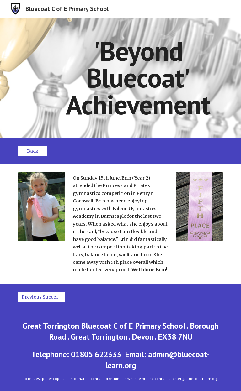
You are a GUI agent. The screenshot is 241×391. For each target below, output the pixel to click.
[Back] (32, 150)
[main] (138, 77)
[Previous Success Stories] (41, 296)
